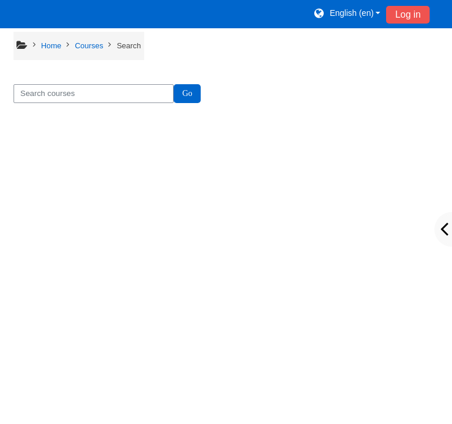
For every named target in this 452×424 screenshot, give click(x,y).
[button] (346, 14)
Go (187, 93)
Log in (408, 14)
